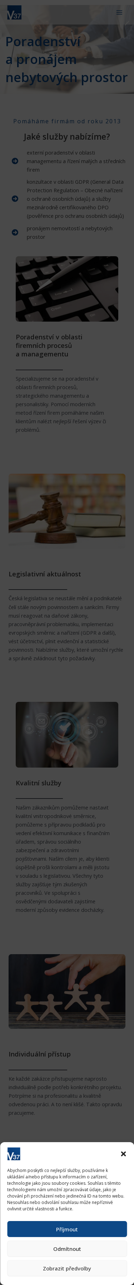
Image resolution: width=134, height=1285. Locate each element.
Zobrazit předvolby (67, 1268)
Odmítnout (67, 1248)
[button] (123, 1153)
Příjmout (67, 1229)
